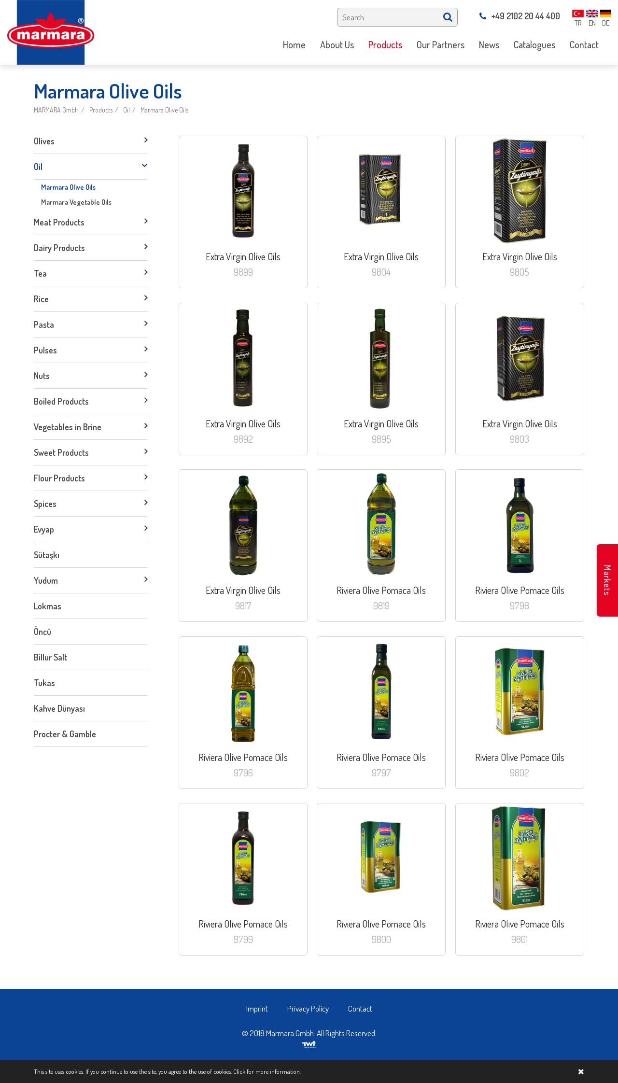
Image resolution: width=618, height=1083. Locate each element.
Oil (126, 110)
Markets (607, 580)
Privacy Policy (308, 1008)
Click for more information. (267, 1071)
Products (100, 110)
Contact (360, 1008)
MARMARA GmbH (56, 110)
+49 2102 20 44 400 (519, 16)
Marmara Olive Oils (164, 110)
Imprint (257, 1008)
